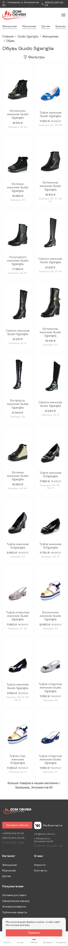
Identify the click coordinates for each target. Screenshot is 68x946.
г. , (20, 4)
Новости (40, 865)
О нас (38, 856)
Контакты (40, 870)
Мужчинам (29, 26)
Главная (8, 36)
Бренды (60, 26)
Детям (45, 26)
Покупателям (12, 886)
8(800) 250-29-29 (13, 838)
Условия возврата (14, 906)
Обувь (10, 41)
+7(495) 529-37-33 (13, 833)
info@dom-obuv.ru (44, 834)
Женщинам (9, 26)
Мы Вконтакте (48, 825)
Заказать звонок (17, 825)
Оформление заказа (15, 901)
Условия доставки (14, 895)
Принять (34, 933)
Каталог (8, 856)
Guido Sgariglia (28, 36)
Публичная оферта (14, 912)
